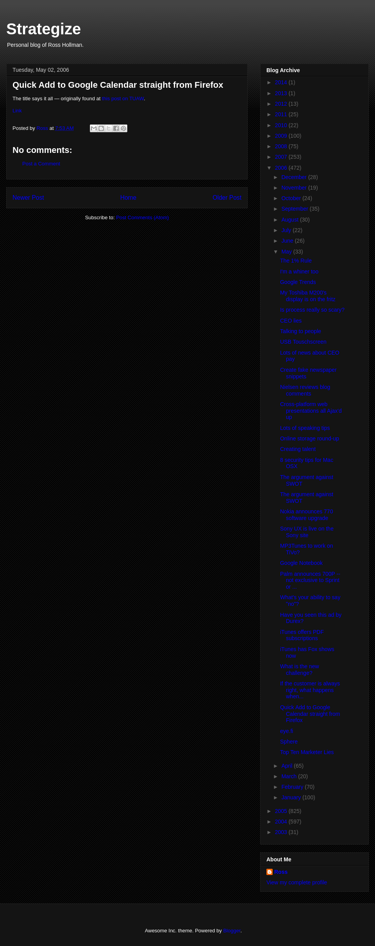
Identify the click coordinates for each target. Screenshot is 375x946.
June (288, 241)
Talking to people (300, 331)
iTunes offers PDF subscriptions (302, 635)
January (291, 797)
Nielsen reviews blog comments (305, 390)
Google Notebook (301, 563)
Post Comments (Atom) (142, 217)
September (295, 209)
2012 (282, 104)
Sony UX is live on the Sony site (307, 531)
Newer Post (28, 197)
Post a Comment (41, 164)
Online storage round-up (309, 438)
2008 (282, 146)
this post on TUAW (123, 98)
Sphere (289, 741)
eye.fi (286, 731)
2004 (282, 821)
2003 (282, 832)
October (291, 198)
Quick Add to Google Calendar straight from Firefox (310, 714)
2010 (282, 125)
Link (17, 111)
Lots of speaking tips (305, 428)
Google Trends (298, 282)
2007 (282, 157)
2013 (282, 93)
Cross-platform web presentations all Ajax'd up (311, 411)
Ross (281, 872)
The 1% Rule (296, 260)
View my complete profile (296, 882)
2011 (282, 114)
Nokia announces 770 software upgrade (306, 514)
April (287, 766)
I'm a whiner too (299, 271)
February (293, 787)
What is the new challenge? (299, 669)
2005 (282, 811)
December (294, 177)
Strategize (43, 28)
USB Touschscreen (303, 342)
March (289, 776)
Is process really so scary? (312, 310)
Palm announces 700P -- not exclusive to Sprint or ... (310, 580)
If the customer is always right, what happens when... (310, 690)
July (287, 230)
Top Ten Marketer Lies (307, 752)
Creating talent (298, 449)
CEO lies (291, 321)
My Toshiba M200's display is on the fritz (308, 295)
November (294, 188)
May (287, 251)
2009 (282, 136)
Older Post (226, 197)
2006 (282, 168)
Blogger (231, 931)
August (290, 220)
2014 (282, 82)
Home (128, 197)
